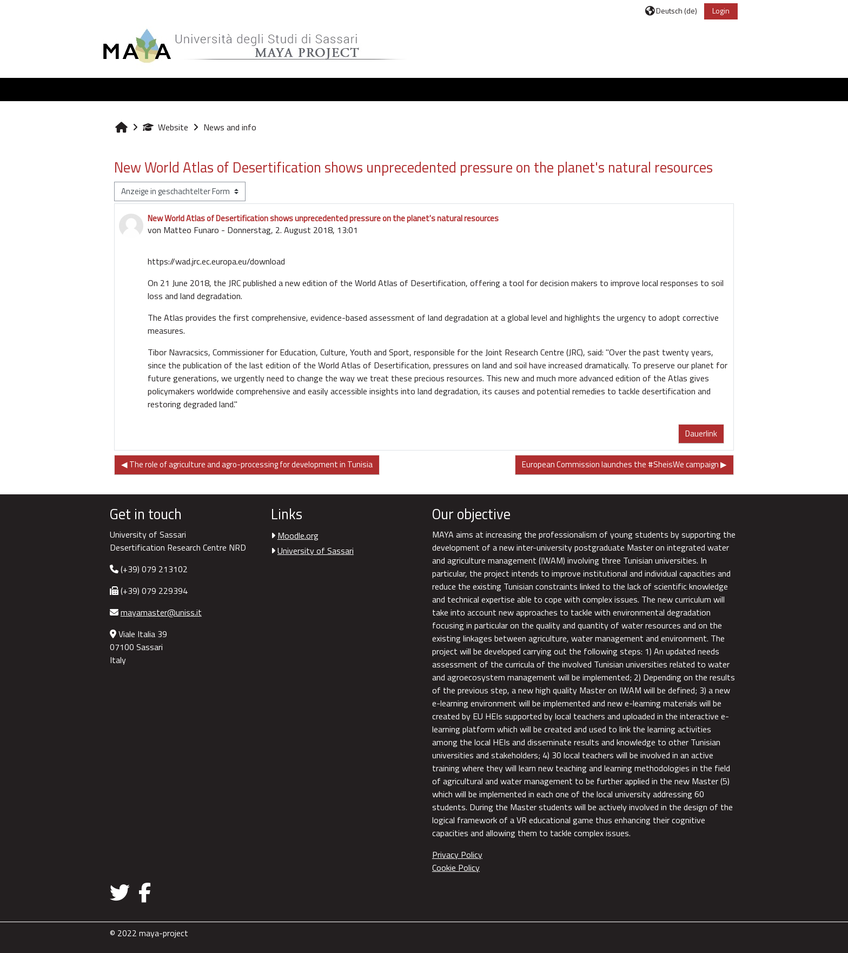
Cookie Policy (456, 867)
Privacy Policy (457, 854)
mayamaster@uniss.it (167, 612)
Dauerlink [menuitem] (695, 433)
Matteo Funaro (197, 229)
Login (715, 10)
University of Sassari (319, 550)
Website (171, 127)
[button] (665, 10)
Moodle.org (301, 535)
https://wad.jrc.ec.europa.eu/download (222, 261)
